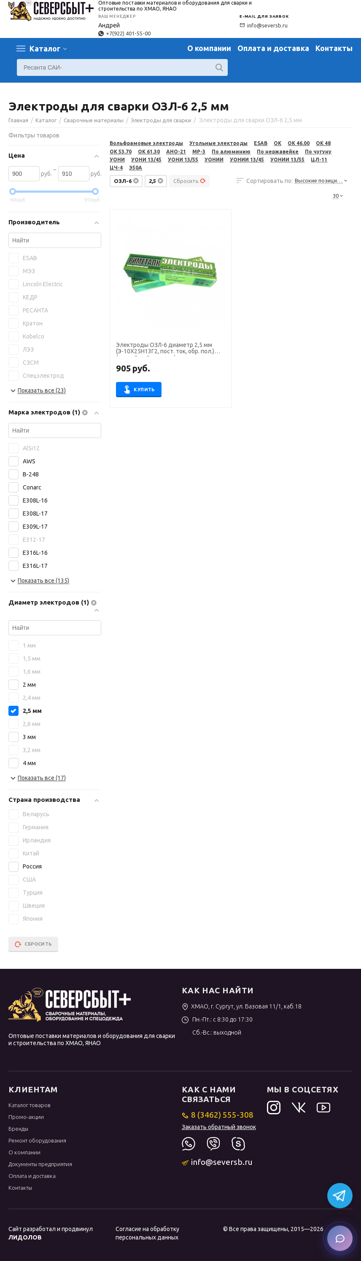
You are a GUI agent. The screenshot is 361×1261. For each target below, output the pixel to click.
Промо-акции (26, 1117)
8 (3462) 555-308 (218, 1114)
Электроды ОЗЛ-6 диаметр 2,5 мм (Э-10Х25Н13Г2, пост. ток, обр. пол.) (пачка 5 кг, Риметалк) (165, 349)
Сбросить (189, 181)
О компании (209, 48)
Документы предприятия (40, 1164)
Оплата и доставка (273, 48)
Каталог (45, 48)
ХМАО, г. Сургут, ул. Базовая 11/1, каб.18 (242, 1006)
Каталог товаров (29, 1105)
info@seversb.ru (264, 25)
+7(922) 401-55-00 (124, 33)
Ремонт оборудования (37, 1140)
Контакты (334, 48)
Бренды (18, 1129)
